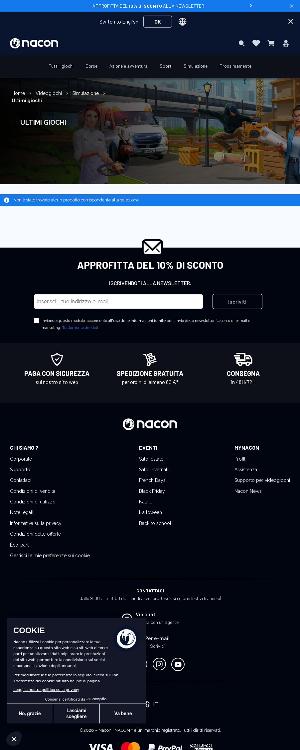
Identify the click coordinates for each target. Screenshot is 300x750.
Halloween (150, 512)
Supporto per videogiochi (262, 480)
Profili (240, 459)
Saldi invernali (153, 469)
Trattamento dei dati (80, 327)
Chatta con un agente (157, 622)
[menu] (150, 43)
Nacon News (248, 491)
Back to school (155, 523)
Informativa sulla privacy (36, 523)
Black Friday (152, 491)
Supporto (20, 469)
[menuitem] (91, 42)
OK (157, 21)
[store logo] (34, 43)
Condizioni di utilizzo (33, 501)
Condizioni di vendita (32, 491)
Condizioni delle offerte (35, 534)
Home (19, 93)
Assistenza (245, 469)
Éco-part (19, 545)
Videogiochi (49, 93)
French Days (152, 480)
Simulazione (86, 93)
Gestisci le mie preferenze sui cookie (50, 555)
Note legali (21, 512)
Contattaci (20, 480)
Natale (145, 501)
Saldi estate (151, 459)
